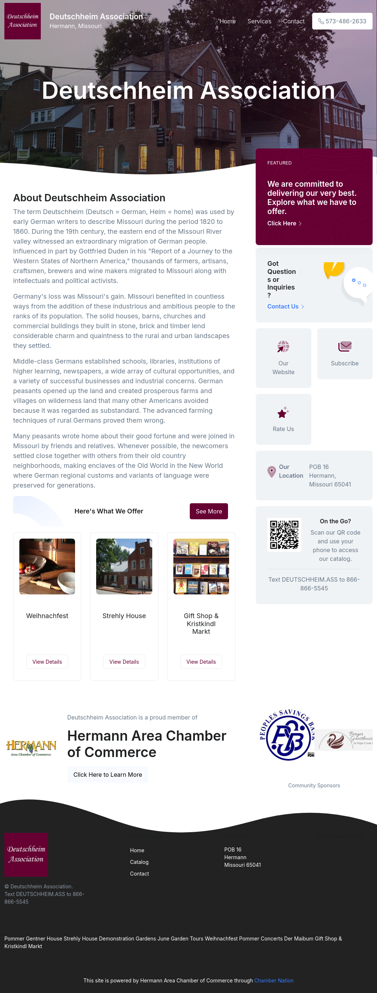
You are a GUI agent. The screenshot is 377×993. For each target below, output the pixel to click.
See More (209, 511)
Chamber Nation (274, 980)
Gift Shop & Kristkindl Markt (201, 623)
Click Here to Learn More (108, 774)
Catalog (139, 862)
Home (228, 21)
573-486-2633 (342, 21)
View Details (47, 662)
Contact (294, 21)
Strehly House (124, 616)
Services (259, 21)
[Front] (24, 21)
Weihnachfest (47, 616)
